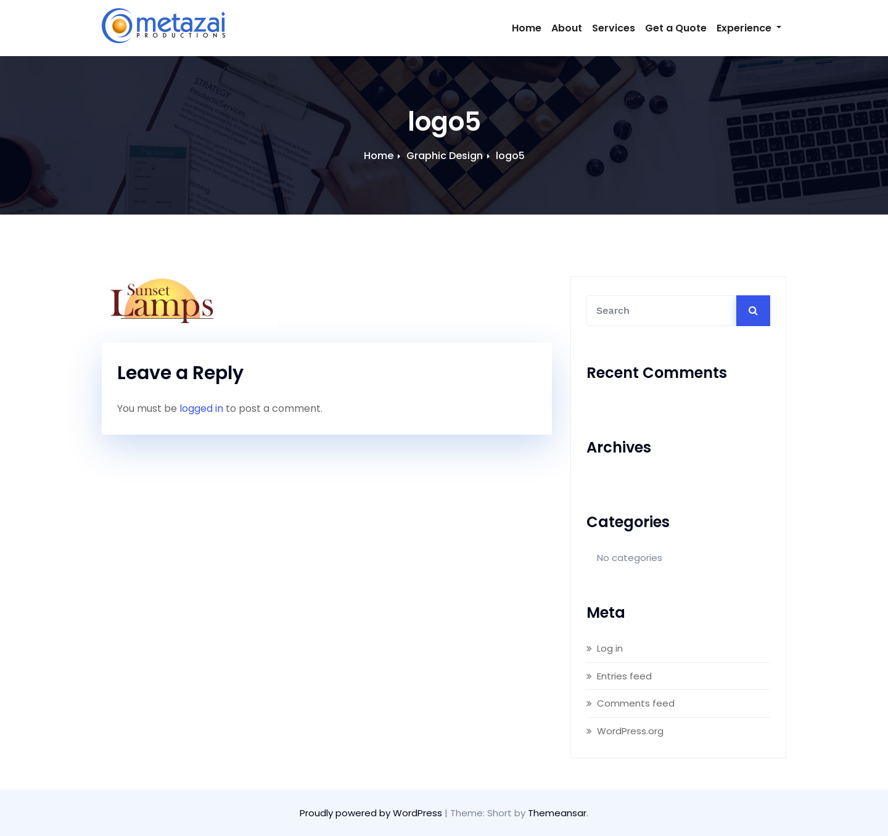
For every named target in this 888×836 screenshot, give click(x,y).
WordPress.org (630, 730)
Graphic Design (444, 156)
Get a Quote (676, 28)
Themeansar (557, 812)
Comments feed (636, 703)
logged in (201, 408)
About (566, 28)
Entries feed (624, 676)
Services (613, 28)
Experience (749, 28)
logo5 (510, 156)
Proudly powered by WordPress (372, 812)
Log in (610, 648)
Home (526, 28)
